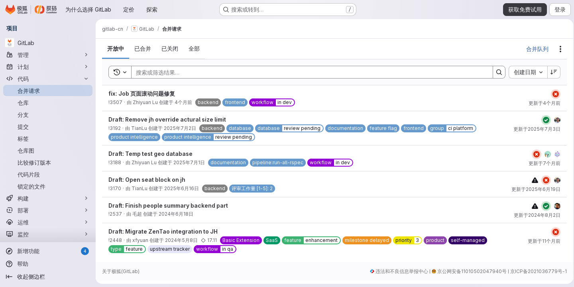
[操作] (558, 49)
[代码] (47, 78)
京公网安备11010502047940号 (469, 271)
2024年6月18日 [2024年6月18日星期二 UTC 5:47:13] (176, 214)
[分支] (47, 114)
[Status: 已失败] (553, 94)
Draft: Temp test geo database (150, 153)
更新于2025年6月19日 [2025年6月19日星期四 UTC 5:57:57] (533, 189)
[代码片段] (47, 174)
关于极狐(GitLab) (121, 271)
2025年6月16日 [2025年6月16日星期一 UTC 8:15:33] (181, 188)
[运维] (47, 222)
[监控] (47, 234)
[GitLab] (47, 42)
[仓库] (47, 102)
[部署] (47, 210)
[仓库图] (47, 150)
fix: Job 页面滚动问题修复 (141, 93)
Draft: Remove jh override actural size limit (167, 119)
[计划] (47, 66)
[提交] (47, 126)
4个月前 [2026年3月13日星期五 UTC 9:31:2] (183, 102)
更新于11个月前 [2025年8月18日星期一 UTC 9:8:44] (541, 241)
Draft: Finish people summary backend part (168, 205)
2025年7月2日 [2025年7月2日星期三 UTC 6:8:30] (180, 128)
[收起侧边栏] (47, 276)
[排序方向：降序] (551, 72)
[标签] (47, 138)
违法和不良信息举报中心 (399, 271)
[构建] (47, 198)
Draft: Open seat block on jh (146, 179)
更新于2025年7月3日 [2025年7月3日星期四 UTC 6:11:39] (534, 129)
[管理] (47, 54)
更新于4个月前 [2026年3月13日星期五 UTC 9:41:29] (542, 103)
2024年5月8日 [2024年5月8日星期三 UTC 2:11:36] (181, 240)
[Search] (307, 72)
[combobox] (525, 72)
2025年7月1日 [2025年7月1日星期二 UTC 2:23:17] (189, 162)
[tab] (115, 49)
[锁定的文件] (47, 186)
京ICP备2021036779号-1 (536, 271)
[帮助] (47, 263)
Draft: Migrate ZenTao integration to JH (163, 231)
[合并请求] (47, 90)
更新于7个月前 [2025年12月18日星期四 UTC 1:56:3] (542, 163)
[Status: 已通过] (543, 120)
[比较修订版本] (47, 162)
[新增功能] (47, 251)
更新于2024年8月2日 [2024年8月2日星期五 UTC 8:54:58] (534, 215)
